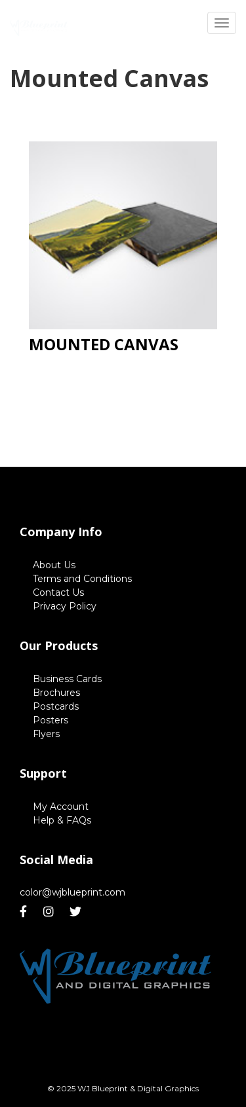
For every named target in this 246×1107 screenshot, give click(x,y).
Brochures (56, 693)
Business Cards (67, 679)
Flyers (46, 734)
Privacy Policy (64, 606)
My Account (61, 806)
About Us (54, 565)
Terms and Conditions (82, 579)
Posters (50, 720)
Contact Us (58, 592)
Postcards (56, 706)
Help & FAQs (62, 820)
